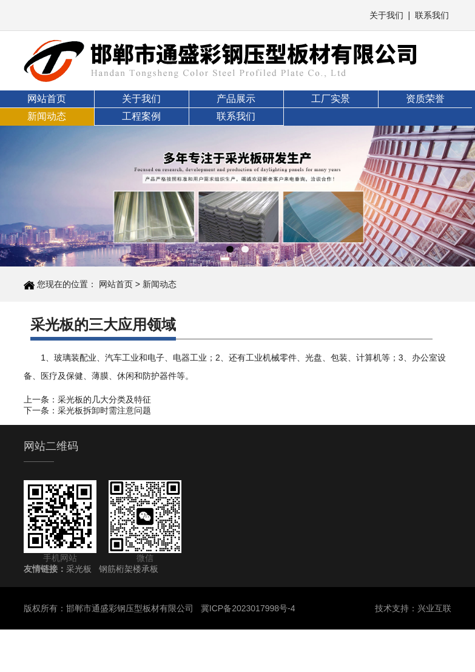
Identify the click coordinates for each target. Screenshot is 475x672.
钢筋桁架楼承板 (128, 569)
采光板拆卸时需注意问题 (104, 410)
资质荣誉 (425, 98)
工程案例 (141, 116)
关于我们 (386, 15)
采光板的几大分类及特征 (104, 399)
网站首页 (46, 98)
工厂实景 (330, 98)
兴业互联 (434, 608)
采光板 (79, 569)
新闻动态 (46, 116)
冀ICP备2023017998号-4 (248, 608)
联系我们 (432, 15)
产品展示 (236, 98)
